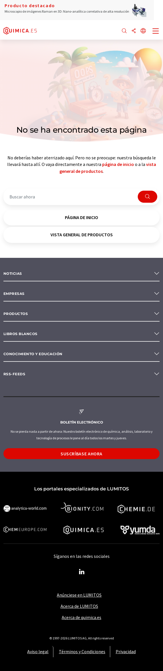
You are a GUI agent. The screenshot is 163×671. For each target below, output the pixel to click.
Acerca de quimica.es (81, 617)
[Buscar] (124, 31)
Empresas (14, 293)
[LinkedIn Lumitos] (81, 572)
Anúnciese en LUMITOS (79, 595)
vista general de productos (82, 234)
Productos (15, 314)
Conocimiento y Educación (33, 354)
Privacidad (126, 651)
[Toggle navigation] (156, 31)
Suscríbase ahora (81, 454)
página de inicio (118, 164)
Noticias (12, 273)
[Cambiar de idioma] (143, 31)
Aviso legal (37, 651)
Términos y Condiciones (82, 651)
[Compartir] (134, 31)
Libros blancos (20, 334)
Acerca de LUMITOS (79, 606)
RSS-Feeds (14, 374)
